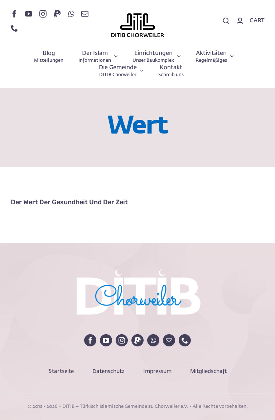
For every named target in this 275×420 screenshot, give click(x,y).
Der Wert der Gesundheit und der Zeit (69, 202)
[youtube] (28, 14)
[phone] (14, 28)
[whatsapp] (71, 14)
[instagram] (43, 14)
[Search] (226, 21)
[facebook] (14, 14)
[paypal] (57, 14)
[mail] (84, 14)
